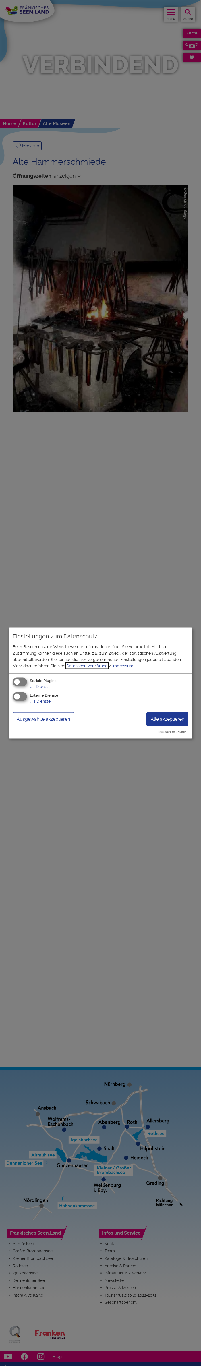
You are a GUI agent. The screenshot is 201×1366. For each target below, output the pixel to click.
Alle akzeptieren (167, 719)
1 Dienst (39, 686)
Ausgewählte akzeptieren (43, 719)
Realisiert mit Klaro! (172, 732)
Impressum (122, 666)
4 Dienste (40, 701)
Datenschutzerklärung (87, 666)
